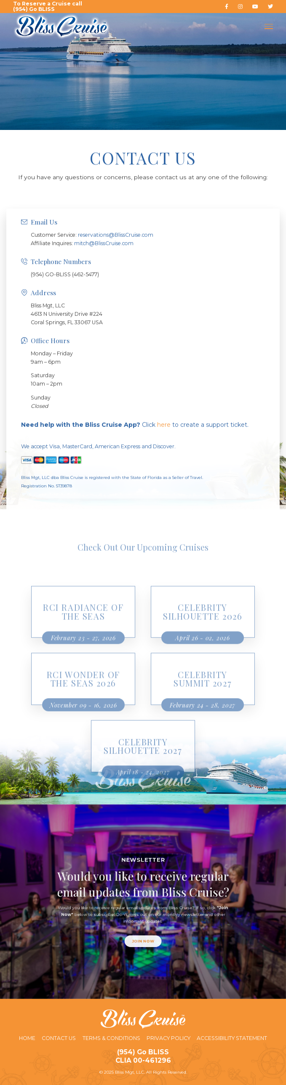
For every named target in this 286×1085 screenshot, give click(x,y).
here (164, 462)
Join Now (143, 924)
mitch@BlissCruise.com (104, 281)
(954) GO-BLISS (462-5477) (65, 312)
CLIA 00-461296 (143, 1060)
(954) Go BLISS (143, 1052)
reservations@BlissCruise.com (115, 273)
